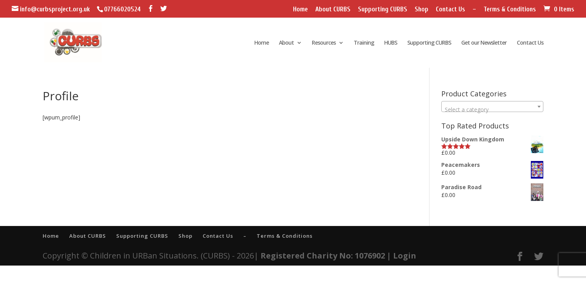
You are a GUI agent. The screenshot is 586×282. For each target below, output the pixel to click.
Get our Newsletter (484, 43)
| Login (401, 255)
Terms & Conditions (510, 9)
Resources (324, 43)
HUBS (390, 43)
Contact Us (450, 9)
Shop (421, 9)
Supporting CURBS (382, 9)
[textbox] (492, 109)
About (286, 43)
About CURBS (333, 9)
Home (300, 9)
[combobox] (492, 106)
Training (364, 43)
